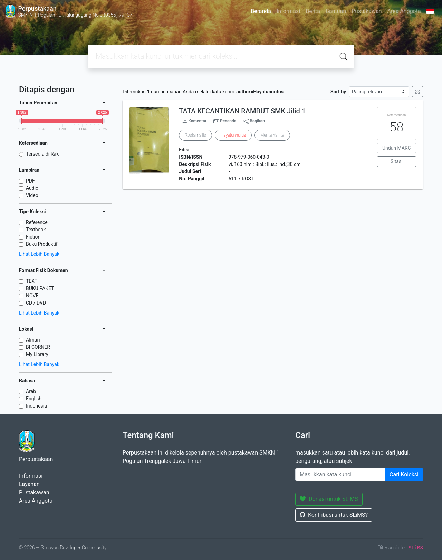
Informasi (288, 11)
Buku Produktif (42, 244)
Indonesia (36, 406)
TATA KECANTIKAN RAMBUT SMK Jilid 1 (242, 111)
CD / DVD (36, 303)
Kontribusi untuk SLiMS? (334, 515)
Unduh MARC (396, 148)
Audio (32, 188)
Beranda (261, 11)
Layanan (29, 484)
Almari (33, 340)
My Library (37, 354)
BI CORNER (38, 347)
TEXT (31, 281)
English (33, 398)
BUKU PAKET (40, 288)
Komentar (194, 121)
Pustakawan (367, 11)
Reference (37, 222)
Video (32, 195)
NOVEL (33, 295)
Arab (31, 391)
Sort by (338, 91)
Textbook (36, 229)
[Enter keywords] (340, 474)
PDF (30, 181)
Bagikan (254, 121)
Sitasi (397, 161)
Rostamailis (195, 135)
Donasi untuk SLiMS (329, 499)
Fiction (33, 237)
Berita (313, 11)
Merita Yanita (272, 135)
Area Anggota (404, 11)
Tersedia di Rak (42, 154)
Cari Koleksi (404, 474)
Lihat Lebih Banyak (39, 254)
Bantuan (336, 11)
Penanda (228, 121)
